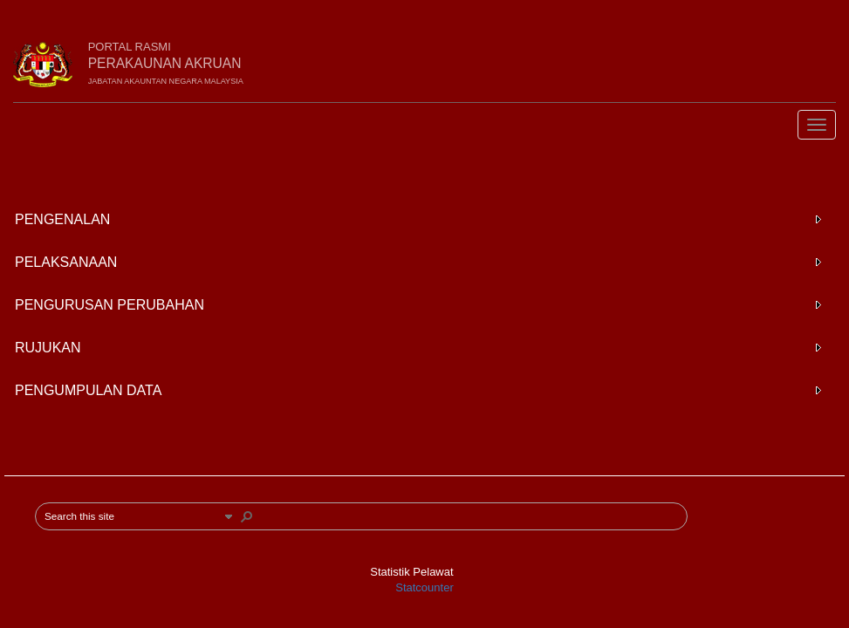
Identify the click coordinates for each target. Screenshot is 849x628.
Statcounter (424, 587)
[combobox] (132, 516)
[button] (228, 516)
